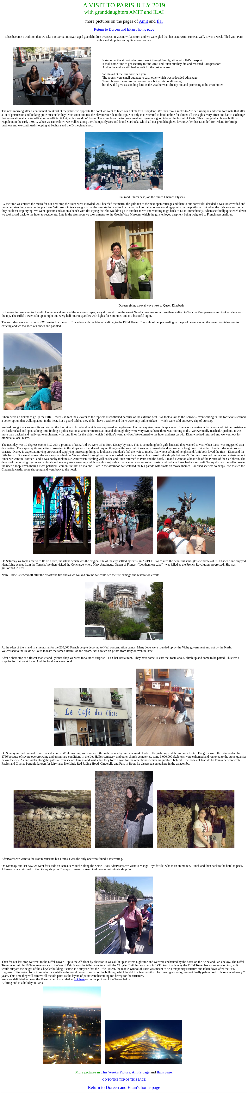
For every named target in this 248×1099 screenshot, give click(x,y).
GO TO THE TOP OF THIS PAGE (124, 1079)
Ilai (160, 21)
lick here (79, 979)
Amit (143, 21)
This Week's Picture (115, 1072)
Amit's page (140, 1072)
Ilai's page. (165, 1072)
